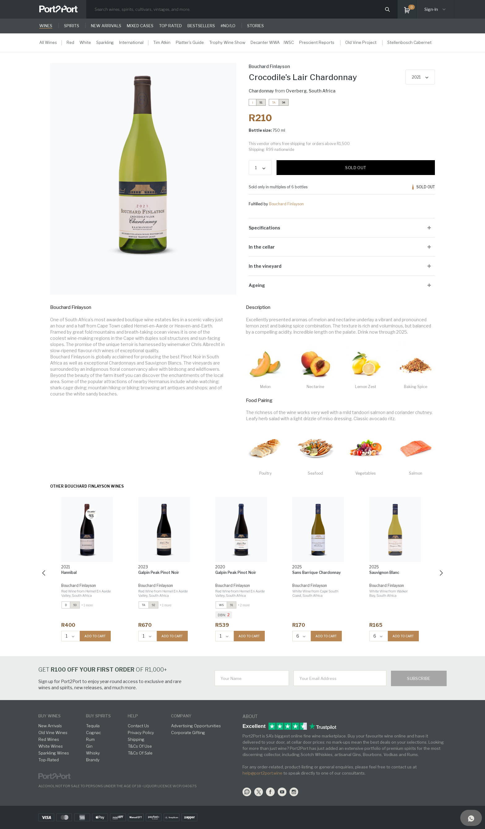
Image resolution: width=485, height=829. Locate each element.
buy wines (49, 715)
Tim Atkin (161, 42)
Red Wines (48, 739)
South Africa (322, 90)
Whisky (93, 752)
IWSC (289, 42)
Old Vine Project (360, 42)
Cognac (93, 732)
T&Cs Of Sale (140, 752)
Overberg (296, 90)
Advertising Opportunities (196, 725)
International (131, 42)
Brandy (93, 759)
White (85, 42)
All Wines (48, 42)
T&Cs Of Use (140, 746)
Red (70, 42)
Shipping (136, 739)
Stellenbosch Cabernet (409, 42)
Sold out (355, 167)
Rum (90, 739)
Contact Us (138, 725)
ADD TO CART (95, 636)
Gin (89, 746)
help (133, 715)
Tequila (93, 725)
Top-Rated (48, 759)
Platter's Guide (190, 42)
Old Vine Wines (52, 732)
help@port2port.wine (262, 773)
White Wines (50, 746)
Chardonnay (261, 90)
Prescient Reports (316, 42)
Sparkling (105, 42)
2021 (416, 77)
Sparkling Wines (53, 752)
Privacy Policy (141, 732)
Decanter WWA (265, 42)
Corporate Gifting (188, 732)
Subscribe (419, 678)
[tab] (342, 227)
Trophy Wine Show (227, 42)
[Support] (471, 818)
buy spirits (98, 715)
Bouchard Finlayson (286, 204)
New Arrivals (50, 725)
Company (181, 715)
